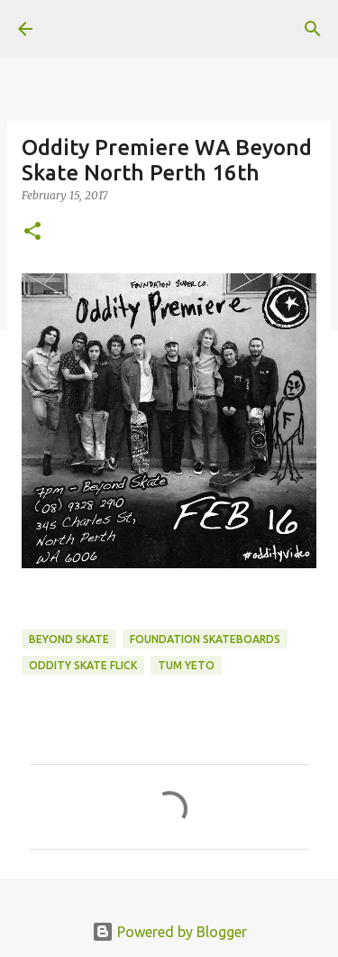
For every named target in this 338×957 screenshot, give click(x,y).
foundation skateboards (205, 639)
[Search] (313, 29)
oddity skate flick (83, 665)
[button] (32, 232)
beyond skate (69, 639)
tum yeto (186, 665)
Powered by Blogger (169, 932)
